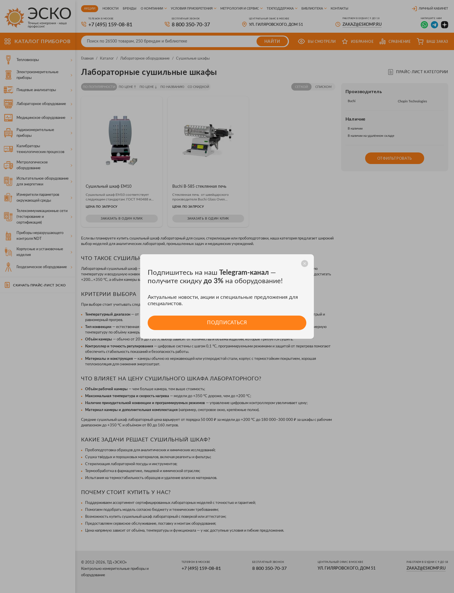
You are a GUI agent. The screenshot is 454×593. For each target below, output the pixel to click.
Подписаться (227, 322)
